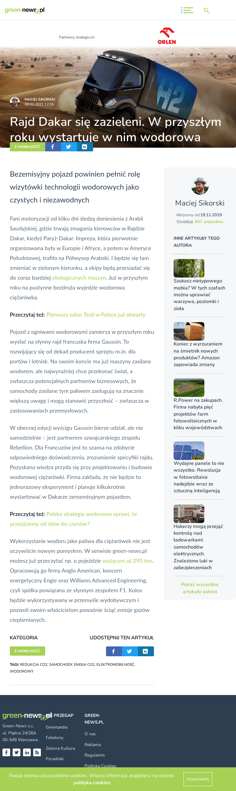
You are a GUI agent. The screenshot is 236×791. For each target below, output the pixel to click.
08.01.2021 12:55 (39, 104)
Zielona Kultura (60, 748)
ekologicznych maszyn (79, 277)
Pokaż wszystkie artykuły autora (200, 588)
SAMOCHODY (60, 664)
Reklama (93, 745)
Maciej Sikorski (40, 99)
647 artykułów (209, 222)
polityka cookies (91, 782)
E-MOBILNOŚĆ (27, 146)
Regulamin (95, 755)
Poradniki (55, 759)
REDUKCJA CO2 (33, 664)
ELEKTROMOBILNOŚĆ (115, 664)
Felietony (54, 738)
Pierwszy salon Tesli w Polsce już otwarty (95, 314)
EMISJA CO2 (84, 664)
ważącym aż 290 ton (127, 560)
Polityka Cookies (100, 766)
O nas (90, 734)
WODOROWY (21, 671)
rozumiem (198, 779)
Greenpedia (56, 727)
